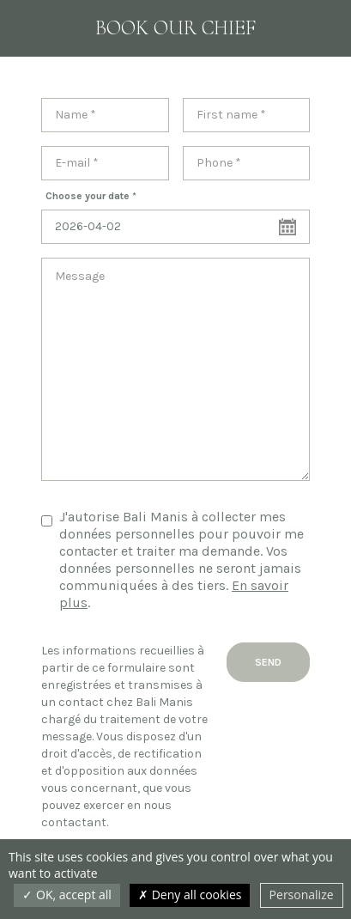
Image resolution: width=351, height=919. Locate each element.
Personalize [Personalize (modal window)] (301, 894)
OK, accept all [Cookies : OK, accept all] (66, 894)
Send (268, 662)
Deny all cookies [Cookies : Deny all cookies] (189, 894)
